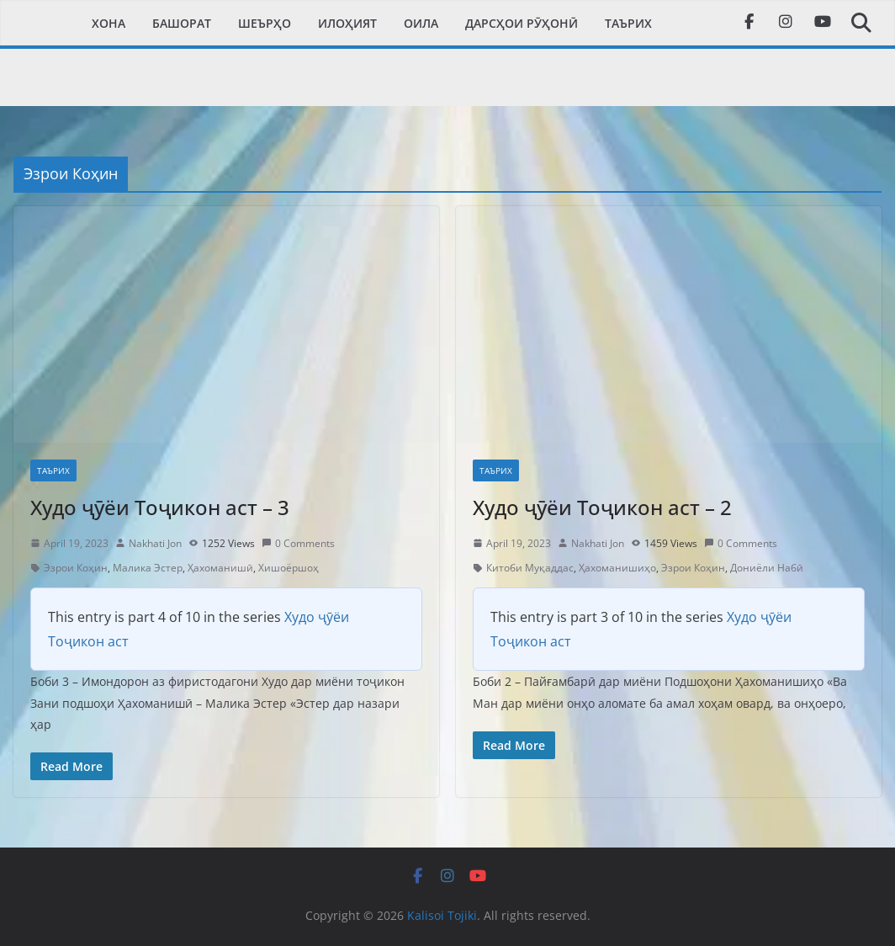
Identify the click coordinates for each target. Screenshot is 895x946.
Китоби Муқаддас (530, 568)
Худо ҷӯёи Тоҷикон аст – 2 (602, 507)
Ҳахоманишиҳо (617, 568)
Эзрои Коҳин (76, 568)
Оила (421, 23)
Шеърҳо (264, 23)
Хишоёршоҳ (288, 568)
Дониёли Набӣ (766, 568)
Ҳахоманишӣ (220, 568)
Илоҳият (347, 23)
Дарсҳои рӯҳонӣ (521, 23)
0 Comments (298, 543)
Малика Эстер (148, 568)
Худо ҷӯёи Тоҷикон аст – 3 (159, 507)
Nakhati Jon (155, 543)
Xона (108, 23)
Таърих (628, 23)
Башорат (181, 23)
